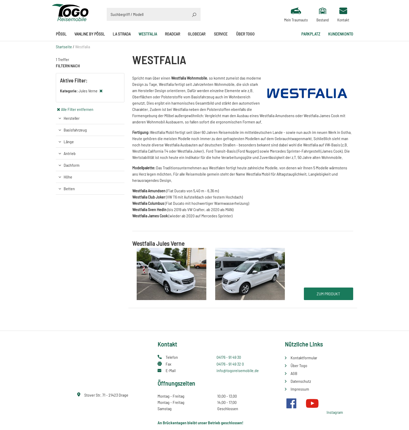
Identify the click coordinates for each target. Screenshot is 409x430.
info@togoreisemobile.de (237, 370)
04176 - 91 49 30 (228, 357)
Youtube (312, 403)
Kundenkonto (340, 33)
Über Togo (245, 33)
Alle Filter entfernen (77, 109)
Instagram (335, 412)
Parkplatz (310, 33)
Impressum (300, 388)
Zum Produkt (328, 293)
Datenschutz (301, 381)
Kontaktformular (304, 357)
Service (220, 33)
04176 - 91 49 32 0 (230, 363)
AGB (294, 373)
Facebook (291, 403)
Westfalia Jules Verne (158, 243)
